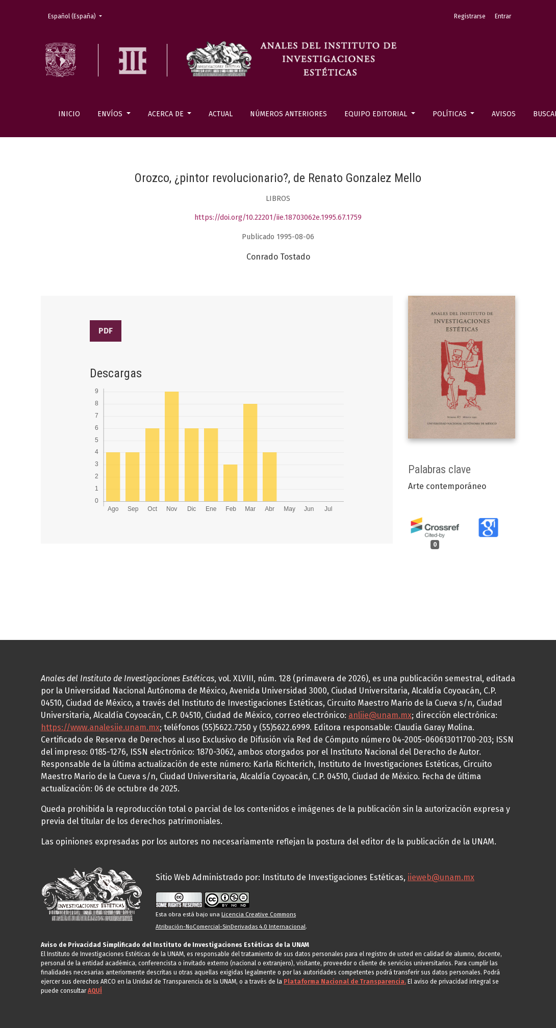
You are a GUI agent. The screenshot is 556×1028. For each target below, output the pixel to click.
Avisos (504, 114)
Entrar (503, 16)
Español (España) (78, 15)
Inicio (69, 114)
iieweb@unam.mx (441, 877)
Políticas (451, 114)
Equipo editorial (376, 114)
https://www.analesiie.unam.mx (100, 727)
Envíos (110, 114)
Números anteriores (288, 114)
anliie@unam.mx (380, 715)
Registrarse (470, 16)
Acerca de (167, 114)
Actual (221, 114)
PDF (105, 331)
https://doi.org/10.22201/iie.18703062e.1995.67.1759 (278, 217)
